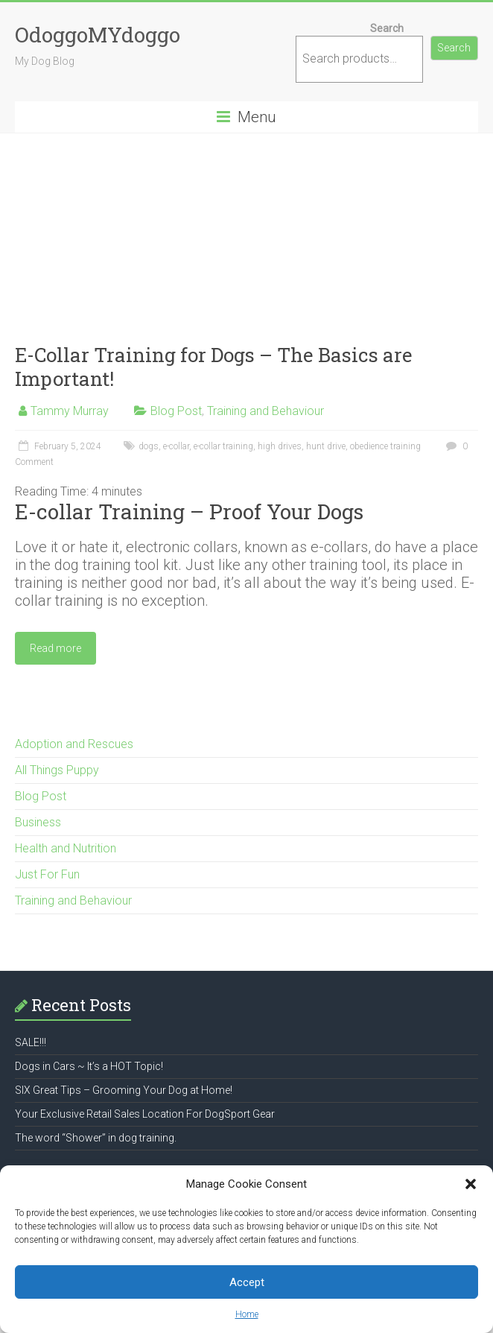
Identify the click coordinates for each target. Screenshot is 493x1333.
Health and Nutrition (65, 848)
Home (246, 1314)
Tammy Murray (70, 411)
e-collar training (223, 446)
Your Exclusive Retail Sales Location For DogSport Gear (145, 1114)
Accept (246, 1282)
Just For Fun (47, 874)
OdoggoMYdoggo (97, 34)
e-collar (176, 446)
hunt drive (326, 446)
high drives (280, 446)
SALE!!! (30, 1042)
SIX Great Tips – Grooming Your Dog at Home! (123, 1090)
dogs (149, 446)
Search (387, 28)
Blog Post (176, 411)
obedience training (385, 446)
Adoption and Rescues (74, 744)
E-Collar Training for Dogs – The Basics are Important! (214, 366)
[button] (470, 1184)
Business (38, 822)
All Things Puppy (57, 770)
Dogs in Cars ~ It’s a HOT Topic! (89, 1066)
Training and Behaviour (265, 411)
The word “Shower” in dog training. (95, 1138)
